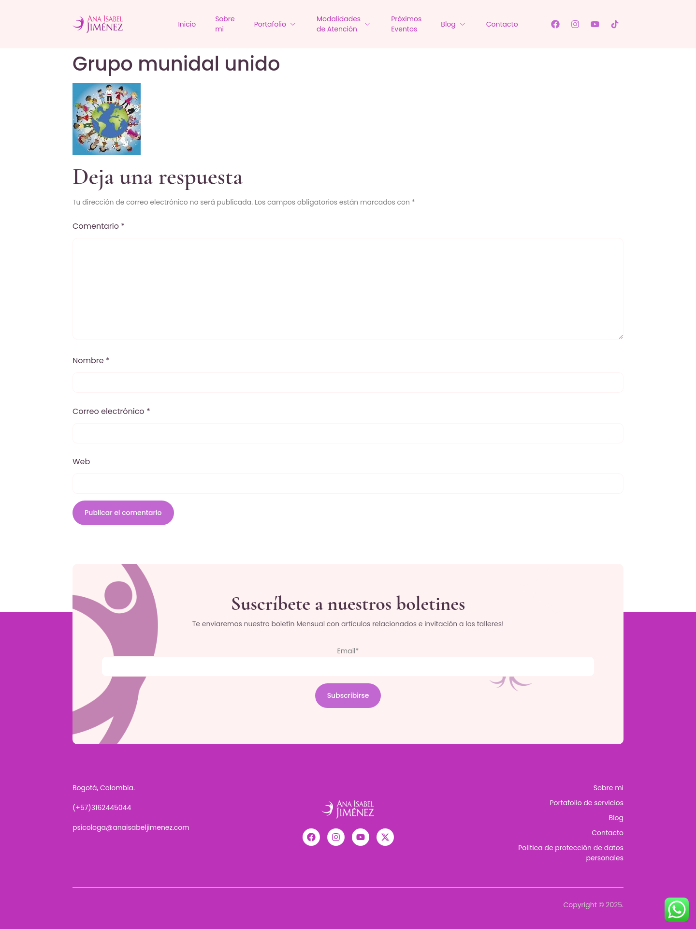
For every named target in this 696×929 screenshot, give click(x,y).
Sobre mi (225, 24)
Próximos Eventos (406, 24)
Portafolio (275, 24)
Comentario (98, 226)
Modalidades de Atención (344, 24)
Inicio (187, 24)
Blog (453, 24)
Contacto (502, 24)
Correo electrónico (111, 411)
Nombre (91, 360)
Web (81, 461)
